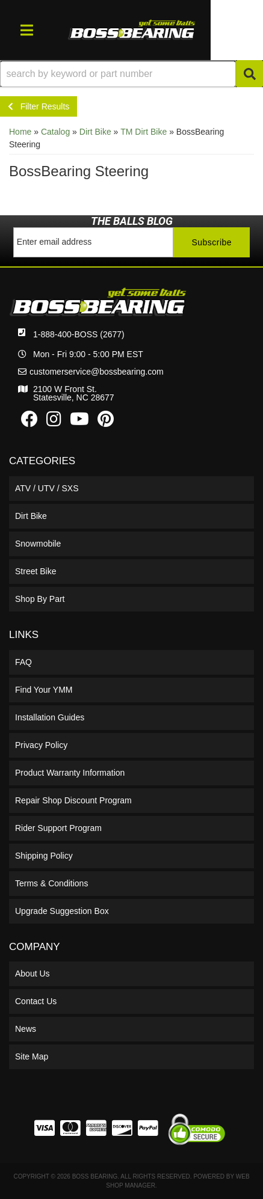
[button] (131, 73)
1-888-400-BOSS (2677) (79, 334)
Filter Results (38, 106)
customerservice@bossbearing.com (96, 371)
